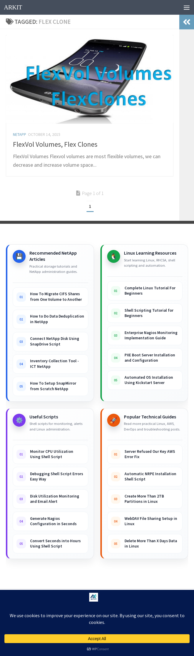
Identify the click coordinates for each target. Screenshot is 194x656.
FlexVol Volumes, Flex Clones (55, 144)
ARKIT (13, 7)
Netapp (19, 134)
